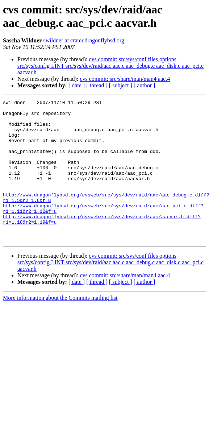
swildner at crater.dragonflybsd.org (83, 40)
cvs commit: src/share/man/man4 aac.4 (125, 79)
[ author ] (144, 85)
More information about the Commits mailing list (60, 326)
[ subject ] (120, 85)
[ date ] (76, 85)
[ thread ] (97, 85)
